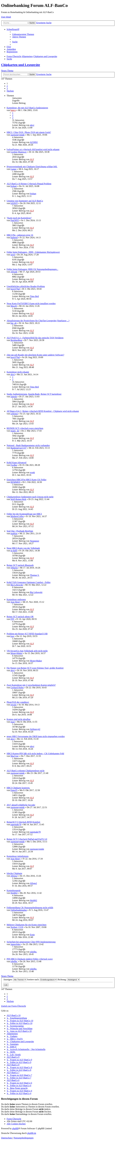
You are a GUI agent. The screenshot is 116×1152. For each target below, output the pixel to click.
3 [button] (7, 88)
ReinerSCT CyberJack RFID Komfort (23, 822)
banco (13, 110)
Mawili (14, 306)
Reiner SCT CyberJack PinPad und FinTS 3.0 (27, 839)
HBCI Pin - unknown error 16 (20, 235)
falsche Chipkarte (14, 873)
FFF (12, 619)
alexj (32, 125)
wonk (32, 472)
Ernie (32, 934)
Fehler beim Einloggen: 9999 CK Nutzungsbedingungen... (32, 269)
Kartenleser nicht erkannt (18, 372)
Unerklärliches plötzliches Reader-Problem (26, 286)
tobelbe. (33, 952)
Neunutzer (34, 541)
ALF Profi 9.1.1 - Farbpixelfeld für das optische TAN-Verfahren (35, 338)
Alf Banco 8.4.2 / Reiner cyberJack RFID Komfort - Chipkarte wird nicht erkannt (43, 411)
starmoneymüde (18, 135)
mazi (13, 722)
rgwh (13, 254)
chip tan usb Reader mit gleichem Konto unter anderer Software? (35, 355)
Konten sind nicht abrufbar (18, 719)
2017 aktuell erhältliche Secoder (21, 805)
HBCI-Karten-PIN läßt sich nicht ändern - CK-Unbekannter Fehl (35, 753)
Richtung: (69, 979)
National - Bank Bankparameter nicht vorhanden (28, 445)
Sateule (14, 396)
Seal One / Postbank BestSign (20, 531)
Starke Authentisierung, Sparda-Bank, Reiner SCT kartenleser (34, 394)
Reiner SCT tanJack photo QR (20, 616)
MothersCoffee (17, 516)
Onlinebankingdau (19, 910)
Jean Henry (15, 602)
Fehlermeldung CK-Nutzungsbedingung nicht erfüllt (30, 907)
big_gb (14, 323)
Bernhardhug (16, 340)
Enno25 (14, 790)
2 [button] (7, 86)
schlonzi (14, 413)
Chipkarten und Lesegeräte (20, 65)
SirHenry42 (35, 729)
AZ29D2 (34, 142)
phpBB (15, 1128)
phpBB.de (31, 1133)
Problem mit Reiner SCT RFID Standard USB (27, 634)
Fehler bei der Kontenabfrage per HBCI (24, 514)
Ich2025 (14, 203)
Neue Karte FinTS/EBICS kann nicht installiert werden (31, 303)
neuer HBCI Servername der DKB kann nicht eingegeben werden (36, 736)
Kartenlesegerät (13, 890)
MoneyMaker (17, 653)
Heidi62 (14, 893)
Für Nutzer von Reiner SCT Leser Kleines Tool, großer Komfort (35, 668)
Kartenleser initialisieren (17, 856)
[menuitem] (23, 34)
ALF (32, 159)
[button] (10, 91)
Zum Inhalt (6, 17)
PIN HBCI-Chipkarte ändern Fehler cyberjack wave (30, 959)
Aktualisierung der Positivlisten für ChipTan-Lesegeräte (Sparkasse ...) (38, 320)
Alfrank (13, 272)
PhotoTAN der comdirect (18, 702)
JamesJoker (16, 944)
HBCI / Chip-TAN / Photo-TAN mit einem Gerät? (29, 132)
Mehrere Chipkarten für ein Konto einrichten (26, 925)
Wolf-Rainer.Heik (18, 499)
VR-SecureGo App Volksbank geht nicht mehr (27, 651)
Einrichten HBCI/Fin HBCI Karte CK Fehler (26, 479)
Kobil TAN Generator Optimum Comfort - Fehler (28, 582)
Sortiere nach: (42, 979)
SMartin (14, 568)
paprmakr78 (16, 824)
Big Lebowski (17, 585)
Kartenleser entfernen (16, 599)
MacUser (15, 756)
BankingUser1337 (19, 448)
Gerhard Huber (17, 687)
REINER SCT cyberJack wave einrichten (25, 428)
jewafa (13, 704)
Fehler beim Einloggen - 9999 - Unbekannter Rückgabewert (33, 252)
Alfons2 (14, 876)
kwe (12, 636)
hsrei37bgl (15, 289)
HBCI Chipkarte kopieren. (18, 788)
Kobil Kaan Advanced (16, 462)
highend (14, 237)
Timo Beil (34, 296)
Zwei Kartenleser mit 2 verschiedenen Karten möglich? (31, 685)
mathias (14, 533)
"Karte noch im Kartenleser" (19, 218)
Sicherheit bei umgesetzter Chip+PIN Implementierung (31, 942)
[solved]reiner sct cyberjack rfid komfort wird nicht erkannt (33, 149)
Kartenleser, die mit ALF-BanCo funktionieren (27, 108)
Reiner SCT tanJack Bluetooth (20, 565)
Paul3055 (15, 220)
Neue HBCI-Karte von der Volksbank (23, 548)
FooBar (14, 465)
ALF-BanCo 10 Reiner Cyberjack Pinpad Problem (29, 183)
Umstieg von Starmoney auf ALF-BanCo (25, 201)
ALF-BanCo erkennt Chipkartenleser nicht (25, 770)
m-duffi (14, 550)
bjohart (14, 186)
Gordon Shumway (19, 152)
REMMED (15, 482)
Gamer (14, 169)
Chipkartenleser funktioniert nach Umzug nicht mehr (30, 497)
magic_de (15, 431)
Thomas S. (34, 575)
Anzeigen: (14, 979)
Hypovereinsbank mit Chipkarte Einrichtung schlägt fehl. (32, 166)
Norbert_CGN (17, 927)
